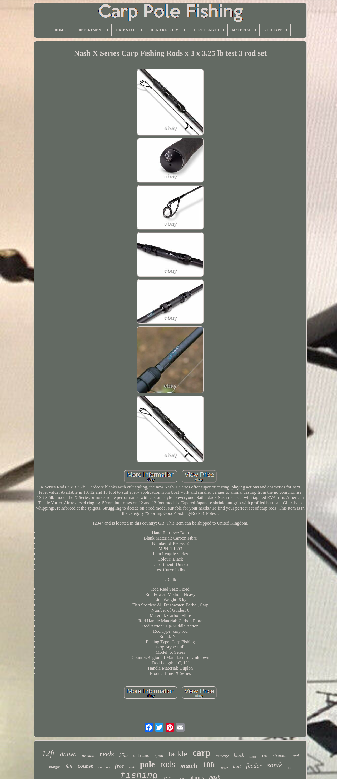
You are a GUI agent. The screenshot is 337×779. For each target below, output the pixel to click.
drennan (104, 767)
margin (54, 767)
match (188, 765)
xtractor (280, 755)
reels (107, 754)
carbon (252, 756)
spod (159, 755)
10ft (208, 765)
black (239, 755)
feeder (254, 765)
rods (167, 764)
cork (132, 767)
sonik (274, 765)
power (224, 767)
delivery (222, 756)
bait (237, 766)
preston (88, 755)
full (69, 766)
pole (147, 764)
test (289, 767)
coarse (85, 765)
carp (202, 753)
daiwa (68, 754)
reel (296, 755)
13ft (264, 756)
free (119, 766)
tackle (177, 753)
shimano (141, 756)
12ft (48, 753)
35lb (123, 755)
